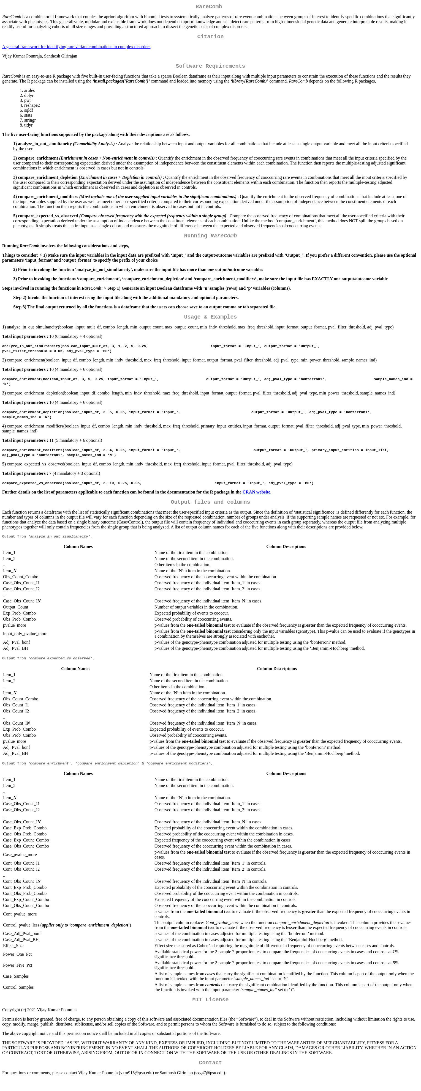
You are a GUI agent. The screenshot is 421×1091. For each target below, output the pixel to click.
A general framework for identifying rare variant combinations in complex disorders (76, 48)
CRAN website (256, 497)
